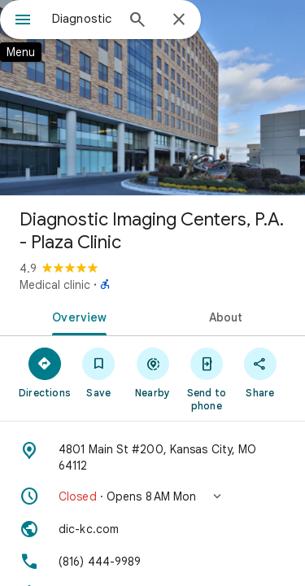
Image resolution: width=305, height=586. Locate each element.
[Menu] (23, 21)
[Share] (260, 372)
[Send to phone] (206, 378)
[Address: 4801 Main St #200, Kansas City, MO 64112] (152, 457)
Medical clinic (55, 285)
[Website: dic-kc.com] (152, 529)
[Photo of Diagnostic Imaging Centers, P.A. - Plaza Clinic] (152, 97)
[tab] (76, 315)
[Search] (137, 21)
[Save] (98, 372)
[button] (152, 496)
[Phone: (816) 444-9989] (152, 561)
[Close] (179, 20)
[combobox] (83, 18)
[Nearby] (152, 372)
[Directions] (45, 372)
